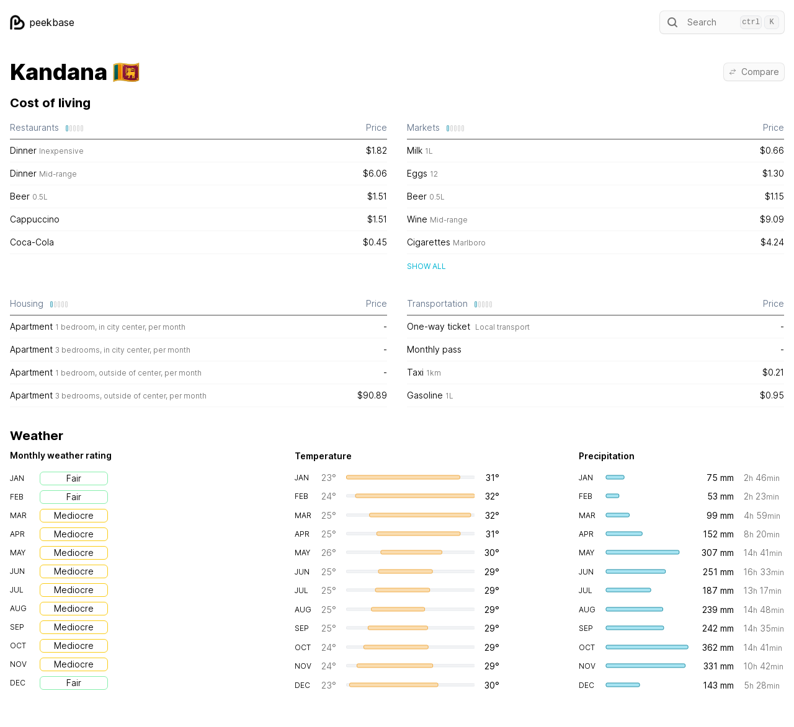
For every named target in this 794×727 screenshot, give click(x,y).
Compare (754, 71)
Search (722, 22)
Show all (426, 266)
